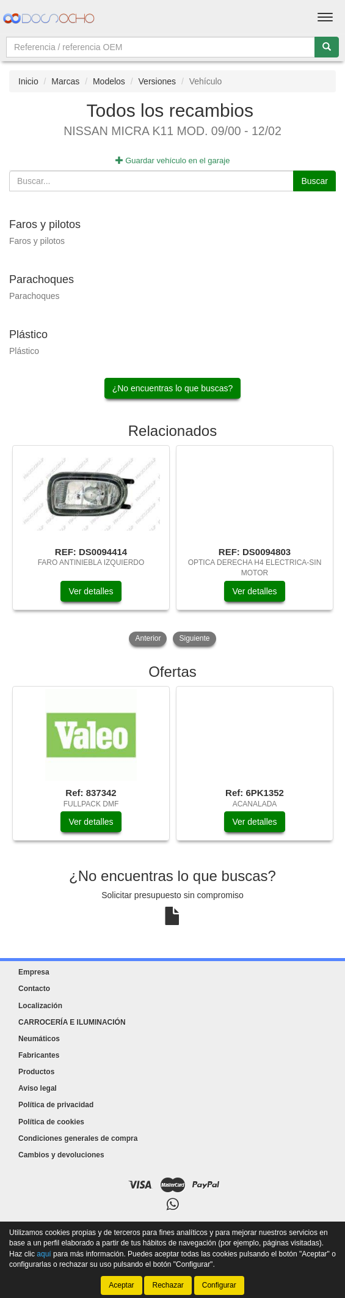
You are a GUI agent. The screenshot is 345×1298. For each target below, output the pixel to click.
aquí (44, 1253)
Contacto (34, 988)
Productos (36, 1072)
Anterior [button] (148, 638)
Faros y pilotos (37, 241)
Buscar (314, 181)
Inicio (28, 81)
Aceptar (121, 1285)
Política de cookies (51, 1122)
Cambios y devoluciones (61, 1155)
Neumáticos (39, 1038)
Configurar (219, 1285)
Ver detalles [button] (90, 591)
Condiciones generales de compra (77, 1138)
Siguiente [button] (194, 638)
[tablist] (172, 547)
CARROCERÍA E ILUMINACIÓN (72, 1022)
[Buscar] (326, 47)
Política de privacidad (55, 1105)
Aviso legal (37, 1088)
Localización (40, 1005)
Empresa (33, 972)
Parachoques (34, 296)
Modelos (109, 81)
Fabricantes (38, 1055)
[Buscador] (160, 47)
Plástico (24, 351)
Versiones (157, 81)
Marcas (65, 81)
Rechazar (167, 1285)
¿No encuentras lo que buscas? (172, 388)
